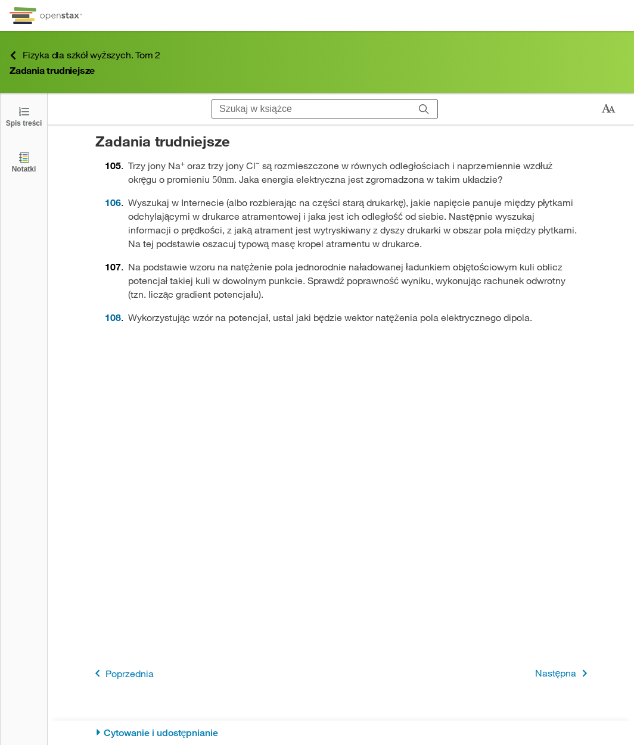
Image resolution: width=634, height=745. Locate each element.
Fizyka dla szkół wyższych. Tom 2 (85, 55)
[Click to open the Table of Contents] (24, 116)
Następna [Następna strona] (563, 673)
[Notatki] (24, 162)
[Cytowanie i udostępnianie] (341, 732)
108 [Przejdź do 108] (113, 317)
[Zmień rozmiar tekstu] (608, 109)
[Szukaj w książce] (311, 109)
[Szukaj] (424, 109)
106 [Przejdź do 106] (113, 202)
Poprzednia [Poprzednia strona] (122, 673)
